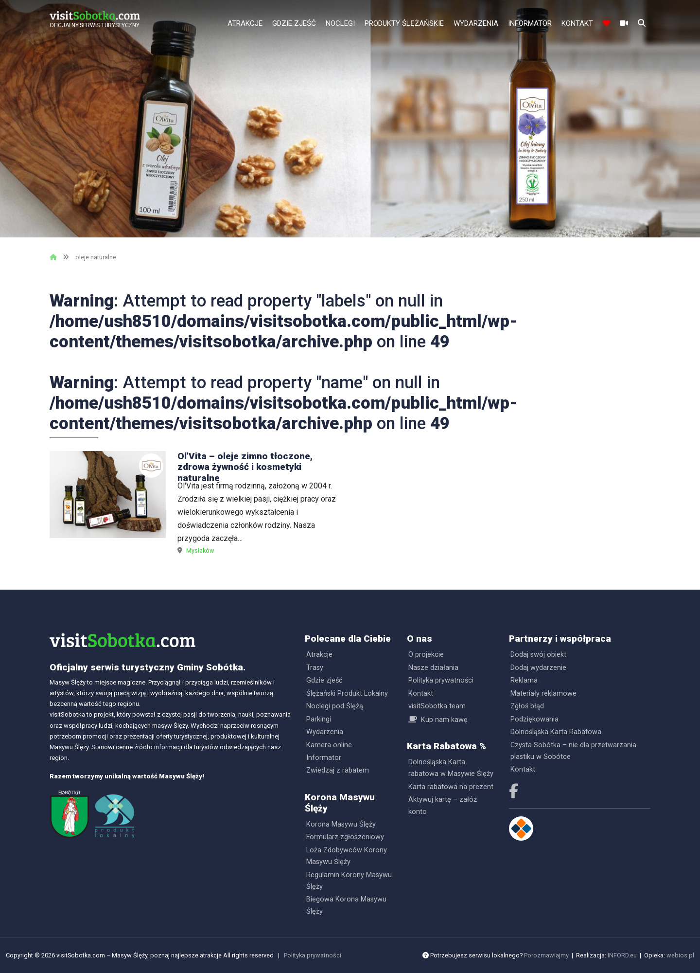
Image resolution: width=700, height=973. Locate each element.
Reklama (524, 680)
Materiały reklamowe (543, 693)
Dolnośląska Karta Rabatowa (555, 732)
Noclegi (340, 23)
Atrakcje (245, 23)
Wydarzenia (476, 23)
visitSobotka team (437, 706)
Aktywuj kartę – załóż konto (442, 805)
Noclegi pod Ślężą (334, 706)
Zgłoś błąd (527, 706)
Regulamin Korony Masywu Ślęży (349, 881)
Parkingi (318, 719)
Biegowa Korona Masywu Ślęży (346, 905)
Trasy (314, 668)
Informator (530, 23)
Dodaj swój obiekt (538, 654)
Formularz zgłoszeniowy (345, 837)
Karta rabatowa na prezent (450, 787)
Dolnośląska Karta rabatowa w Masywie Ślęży (450, 768)
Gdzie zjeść (294, 23)
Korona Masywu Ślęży (341, 824)
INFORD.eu (622, 955)
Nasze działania (433, 668)
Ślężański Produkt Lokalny (347, 693)
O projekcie (426, 654)
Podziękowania (534, 719)
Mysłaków (200, 550)
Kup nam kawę (444, 720)
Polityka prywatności (440, 680)
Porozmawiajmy (546, 955)
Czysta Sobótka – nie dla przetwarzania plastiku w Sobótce (573, 751)
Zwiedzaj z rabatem (337, 770)
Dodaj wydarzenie (538, 668)
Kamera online (329, 745)
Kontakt (577, 23)
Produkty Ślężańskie (404, 23)
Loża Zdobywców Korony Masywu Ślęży (346, 856)
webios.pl (680, 955)
